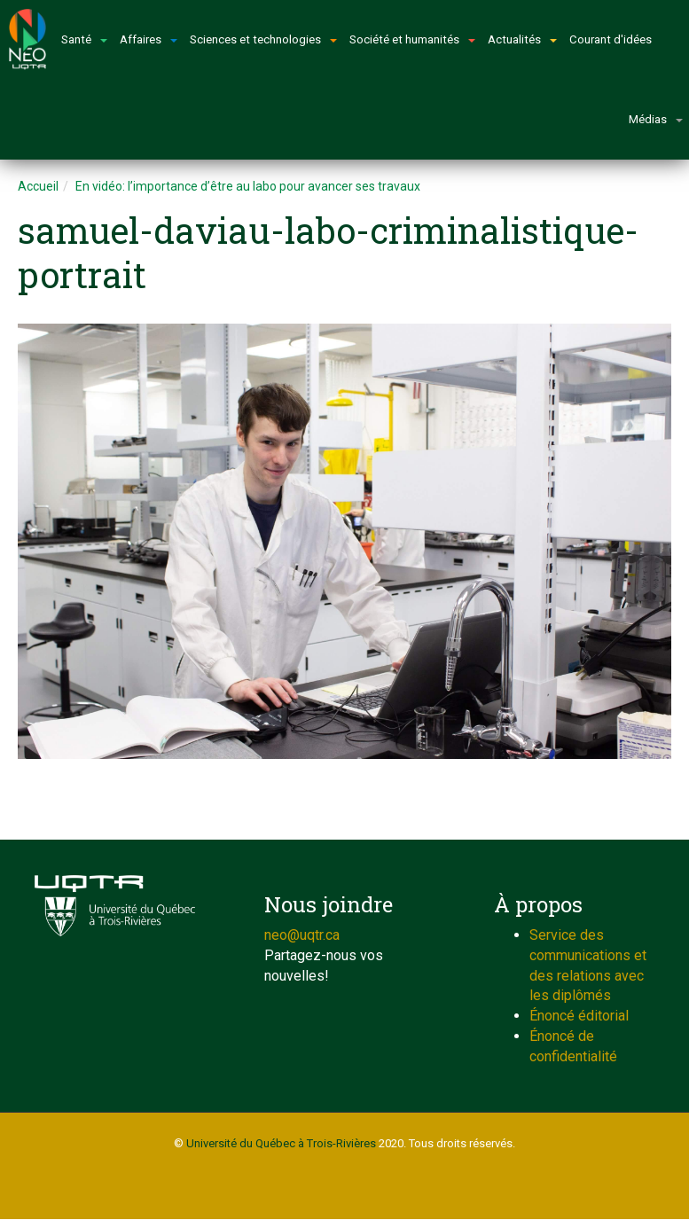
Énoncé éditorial (579, 1015)
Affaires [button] (148, 39)
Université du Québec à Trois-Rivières (281, 1143)
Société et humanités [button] (412, 39)
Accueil (38, 186)
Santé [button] (84, 39)
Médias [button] (656, 119)
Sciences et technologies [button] (263, 39)
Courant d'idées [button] (610, 39)
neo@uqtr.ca (302, 935)
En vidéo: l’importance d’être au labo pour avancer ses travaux (247, 186)
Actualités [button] (522, 39)
